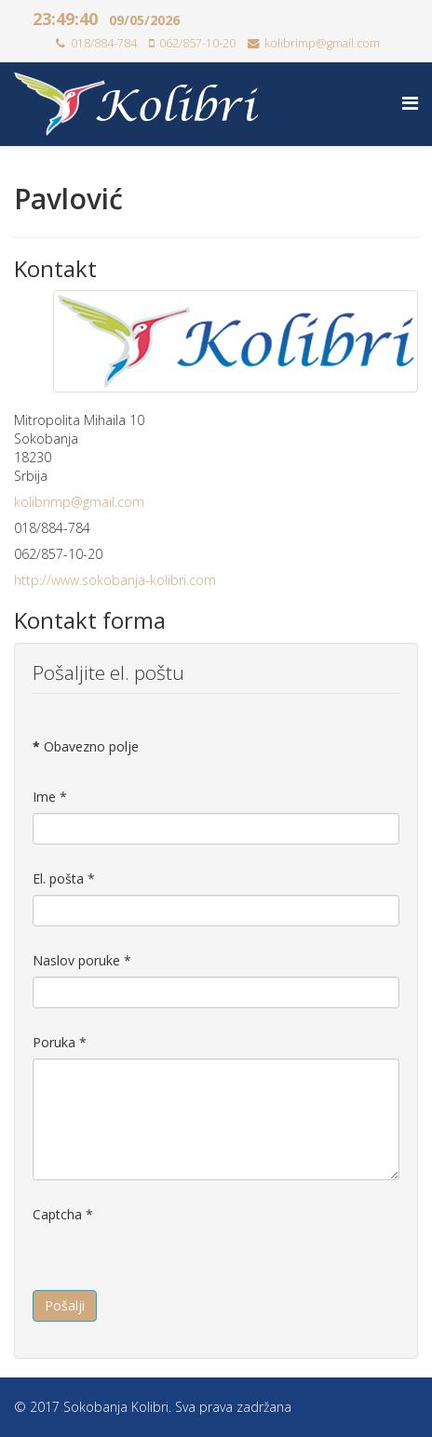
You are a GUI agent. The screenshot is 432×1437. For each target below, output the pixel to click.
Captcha (63, 1214)
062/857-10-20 (197, 43)
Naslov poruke (82, 960)
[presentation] (174, 1267)
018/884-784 (104, 43)
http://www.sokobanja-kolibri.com (115, 580)
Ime (50, 796)
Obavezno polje (86, 746)
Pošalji (65, 1305)
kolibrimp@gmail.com (322, 43)
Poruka (60, 1042)
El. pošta (64, 878)
